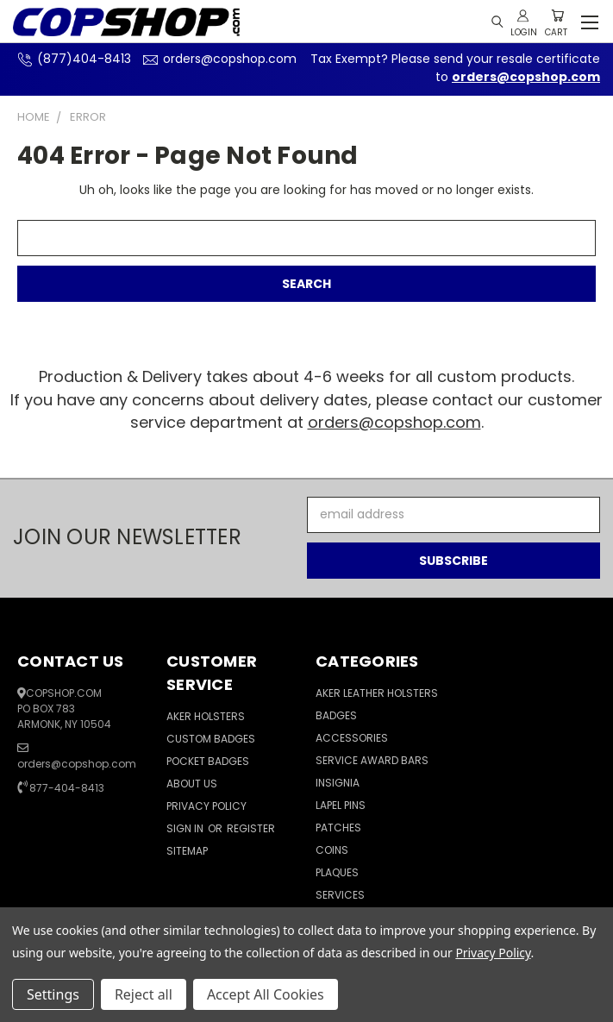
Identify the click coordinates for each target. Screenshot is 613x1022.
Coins (332, 850)
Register (251, 828)
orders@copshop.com (218, 58)
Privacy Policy (206, 806)
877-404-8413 (66, 788)
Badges (336, 715)
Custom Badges (210, 738)
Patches (338, 827)
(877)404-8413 (72, 58)
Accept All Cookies (265, 994)
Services (340, 894)
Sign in (186, 828)
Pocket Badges (207, 761)
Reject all (143, 994)
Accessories (352, 737)
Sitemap (187, 850)
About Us (191, 783)
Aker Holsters (205, 716)
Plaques (337, 872)
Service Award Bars (372, 760)
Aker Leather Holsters (377, 693)
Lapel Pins (341, 805)
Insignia (338, 782)
